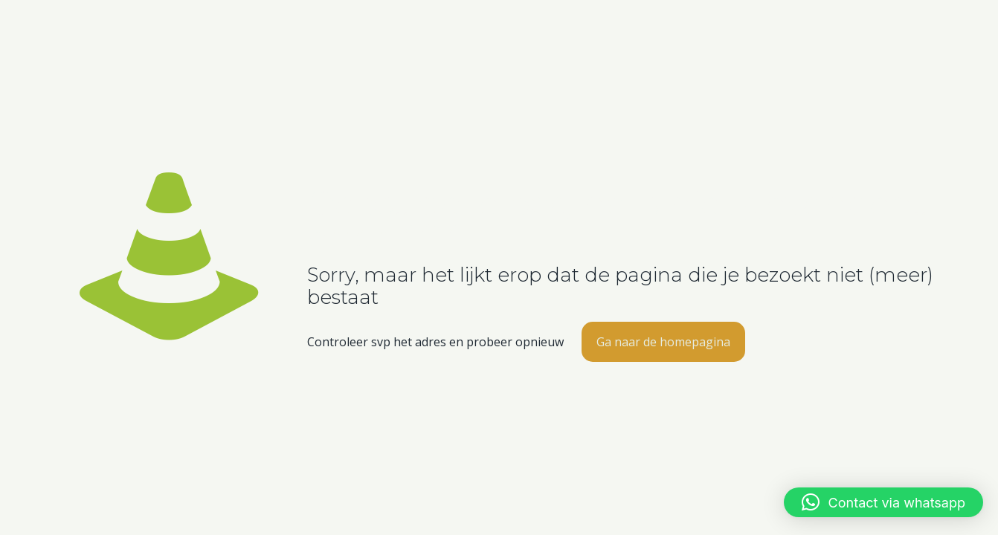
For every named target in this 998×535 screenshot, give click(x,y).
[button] (883, 502)
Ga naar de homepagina (663, 342)
